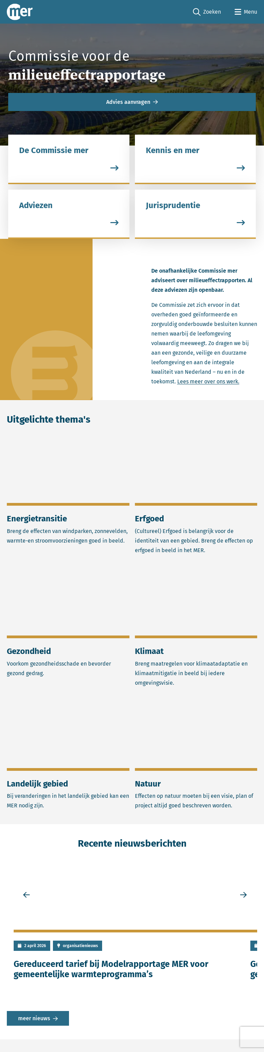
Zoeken (207, 12)
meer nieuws (34, 1018)
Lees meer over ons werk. (208, 382)
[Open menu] (246, 12)
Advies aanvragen (128, 102)
